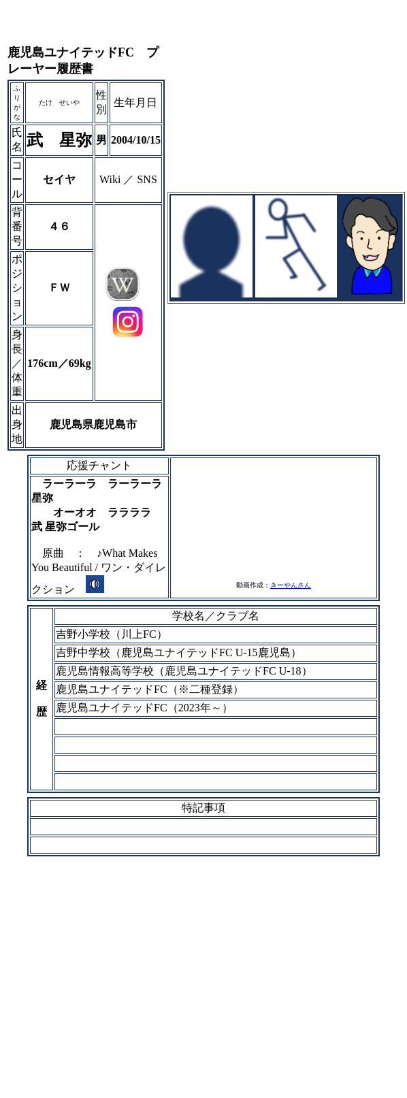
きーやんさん (290, 585)
